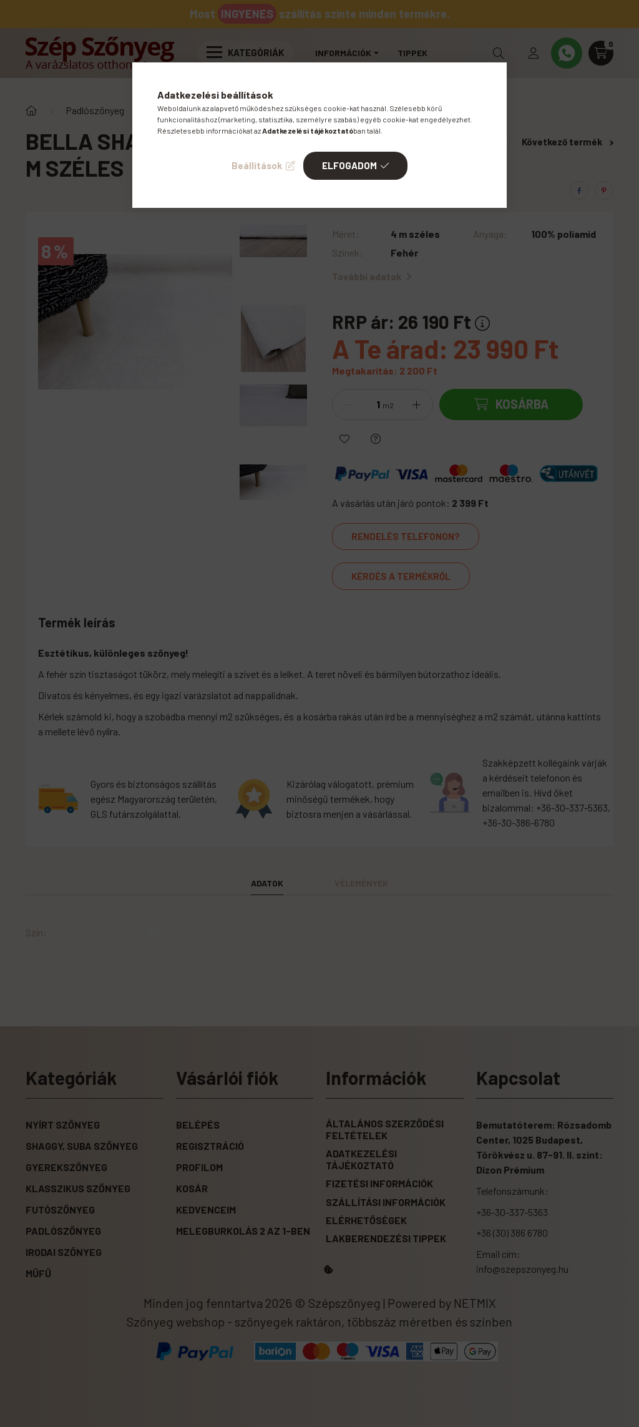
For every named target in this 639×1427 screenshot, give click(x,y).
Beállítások (257, 165)
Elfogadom (349, 165)
